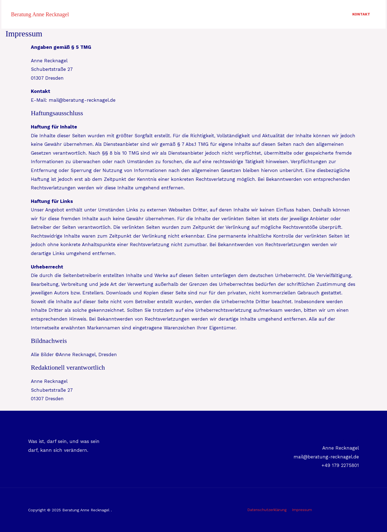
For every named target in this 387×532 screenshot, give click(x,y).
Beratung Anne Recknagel (40, 14)
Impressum (302, 510)
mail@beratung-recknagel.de (325, 457)
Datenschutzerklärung (268, 510)
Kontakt (360, 14)
